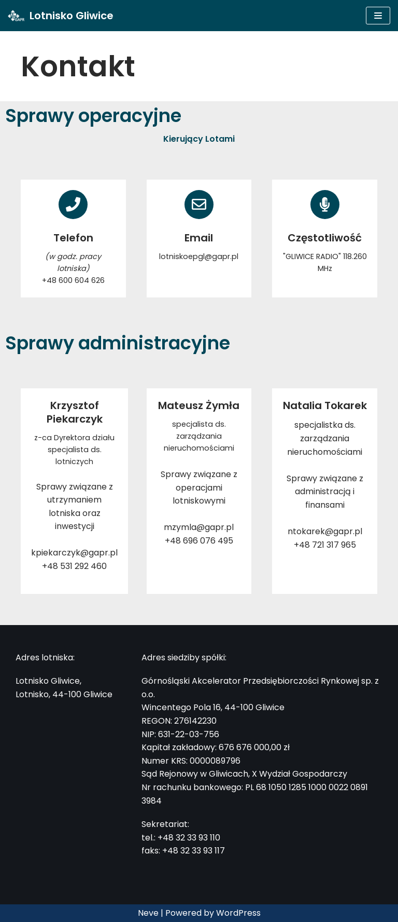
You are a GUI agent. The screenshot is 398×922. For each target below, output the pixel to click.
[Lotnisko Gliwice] (60, 15)
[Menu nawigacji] (378, 15)
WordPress (238, 913)
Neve (148, 913)
